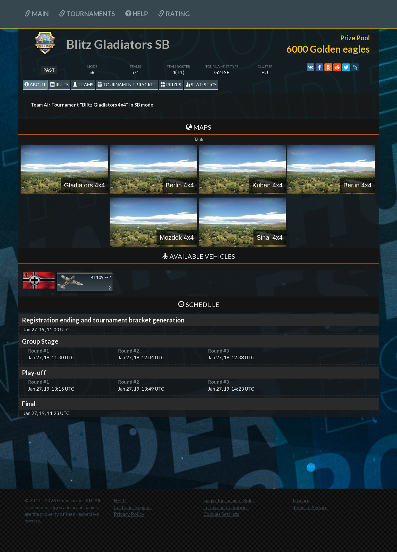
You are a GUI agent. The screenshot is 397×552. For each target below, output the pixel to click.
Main (36, 13)
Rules (59, 84)
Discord (301, 500)
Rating (174, 13)
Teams (83, 84)
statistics (201, 84)
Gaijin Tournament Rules (229, 500)
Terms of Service (310, 507)
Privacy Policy (129, 514)
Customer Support (133, 507)
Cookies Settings (221, 514)
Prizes (171, 84)
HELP (136, 13)
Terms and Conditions (226, 507)
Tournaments (87, 13)
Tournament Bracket (127, 84)
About (35, 84)
